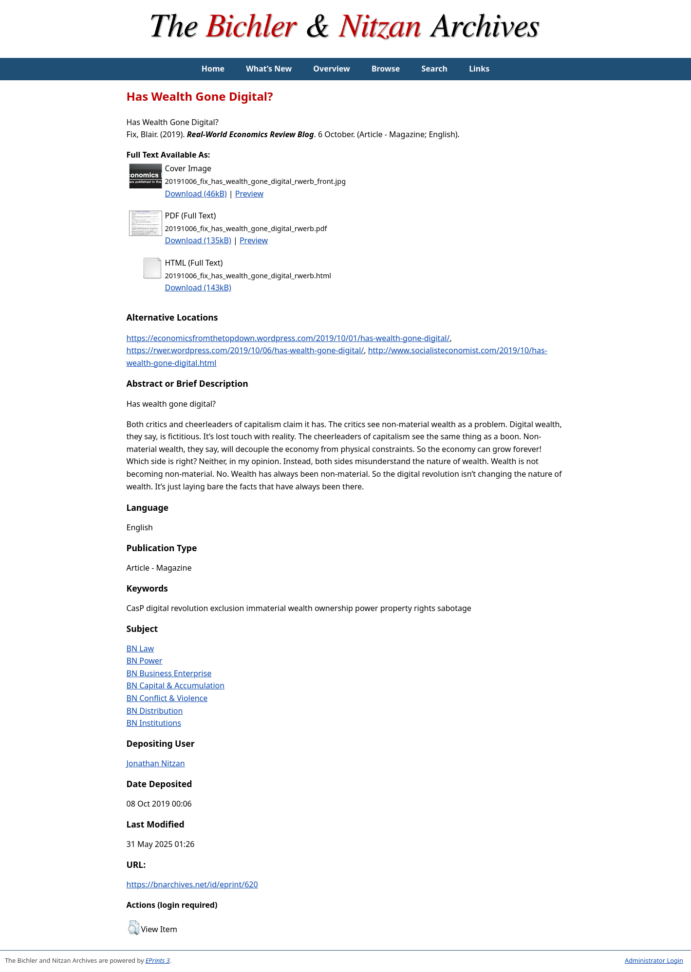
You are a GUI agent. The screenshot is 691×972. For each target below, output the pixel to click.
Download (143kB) (198, 287)
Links (479, 68)
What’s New (269, 68)
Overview (331, 68)
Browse (386, 68)
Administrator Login (654, 960)
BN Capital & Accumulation (176, 685)
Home (213, 68)
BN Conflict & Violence (167, 698)
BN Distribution (155, 710)
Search (435, 68)
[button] (133, 927)
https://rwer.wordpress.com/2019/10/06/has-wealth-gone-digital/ (245, 350)
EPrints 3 (158, 960)
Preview (249, 193)
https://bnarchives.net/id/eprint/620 (192, 884)
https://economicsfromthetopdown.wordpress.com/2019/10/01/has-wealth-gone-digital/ (288, 338)
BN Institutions (154, 723)
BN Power (145, 660)
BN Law (140, 648)
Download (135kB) (198, 240)
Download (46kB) (196, 193)
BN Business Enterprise (169, 673)
